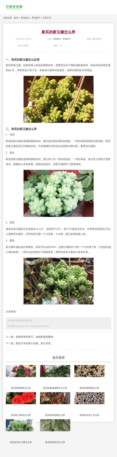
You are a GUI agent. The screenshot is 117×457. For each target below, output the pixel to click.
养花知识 (25, 18)
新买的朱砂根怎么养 (55, 415)
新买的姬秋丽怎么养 (89, 388)
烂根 (30, 164)
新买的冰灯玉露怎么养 (21, 442)
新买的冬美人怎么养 (89, 415)
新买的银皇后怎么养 (55, 442)
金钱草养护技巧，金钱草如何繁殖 (34, 336)
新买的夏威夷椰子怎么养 (55, 388)
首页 (16, 18)
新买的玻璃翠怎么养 (21, 388)
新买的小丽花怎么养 (21, 415)
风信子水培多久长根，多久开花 (33, 343)
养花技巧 (36, 18)
